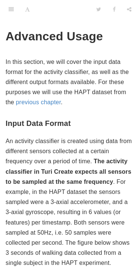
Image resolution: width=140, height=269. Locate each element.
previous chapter (38, 102)
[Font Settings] (27, 9)
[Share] (129, 9)
